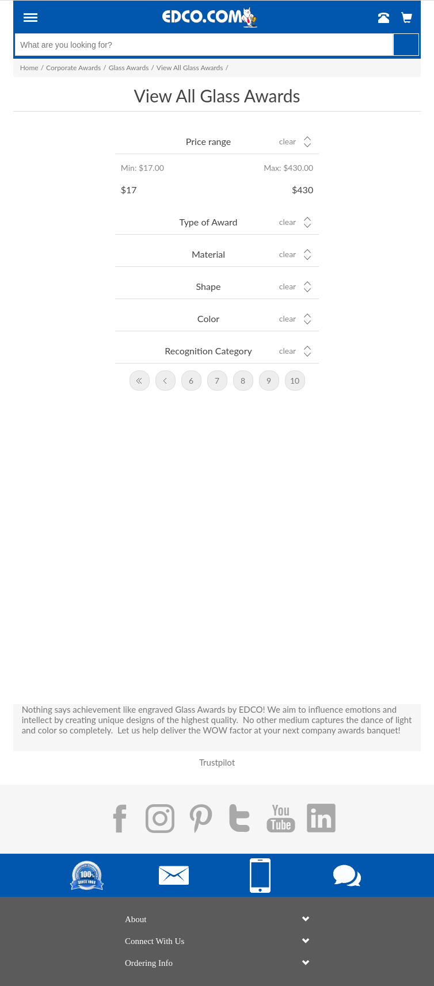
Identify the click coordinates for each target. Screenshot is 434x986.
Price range (208, 141)
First (140, 380)
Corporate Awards (73, 67)
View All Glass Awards (190, 67)
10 (294, 380)
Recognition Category (208, 350)
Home (29, 67)
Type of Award (209, 221)
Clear (287, 141)
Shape (208, 286)
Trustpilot (217, 762)
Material (208, 254)
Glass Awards (129, 67)
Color (208, 318)
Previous (165, 380)
